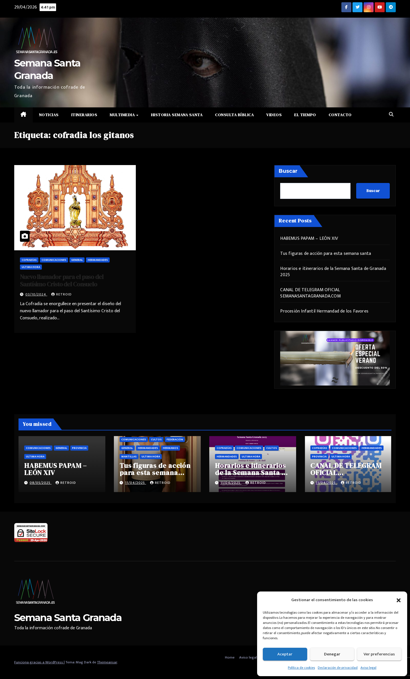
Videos (274, 115)
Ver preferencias (379, 654)
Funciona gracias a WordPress (39, 662)
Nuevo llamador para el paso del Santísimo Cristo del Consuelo (61, 280)
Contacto (340, 115)
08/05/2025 (41, 483)
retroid (61, 294)
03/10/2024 (36, 294)
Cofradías (29, 260)
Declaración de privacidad (338, 667)
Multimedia (123, 115)
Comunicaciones (54, 260)
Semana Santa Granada (68, 618)
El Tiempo (305, 115)
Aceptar (284, 654)
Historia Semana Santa (177, 115)
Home (230, 657)
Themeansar (107, 662)
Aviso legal (368, 667)
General (77, 260)
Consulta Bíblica (234, 115)
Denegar (332, 654)
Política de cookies (301, 667)
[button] (398, 600)
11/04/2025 (135, 483)
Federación (175, 439)
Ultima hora (31, 267)
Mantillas (129, 456)
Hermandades (98, 260)
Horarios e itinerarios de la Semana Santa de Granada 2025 (333, 272)
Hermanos (170, 448)
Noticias (49, 115)
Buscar (288, 171)
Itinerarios (84, 115)
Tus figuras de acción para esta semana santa (325, 253)
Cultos (156, 439)
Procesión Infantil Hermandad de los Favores (324, 311)
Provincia (79, 448)
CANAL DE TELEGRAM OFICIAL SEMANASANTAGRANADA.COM (310, 293)
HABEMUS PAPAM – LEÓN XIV (309, 238)
